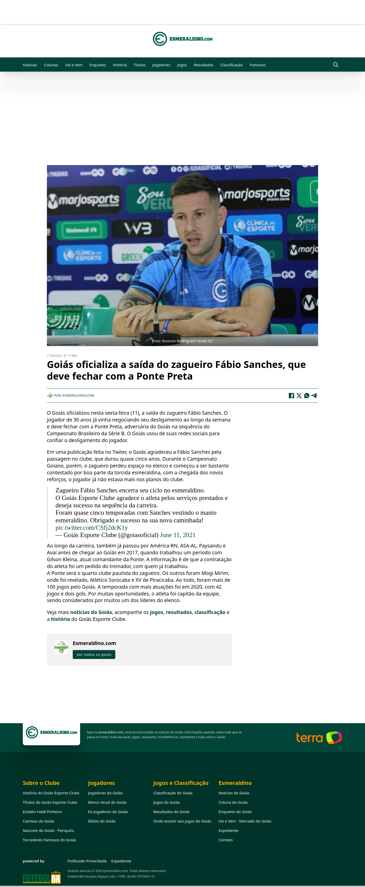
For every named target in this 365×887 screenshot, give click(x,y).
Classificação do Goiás (173, 792)
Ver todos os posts (94, 654)
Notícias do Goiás (233, 792)
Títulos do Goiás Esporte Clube (50, 802)
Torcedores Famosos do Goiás (49, 839)
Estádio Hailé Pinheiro (42, 811)
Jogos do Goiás (166, 802)
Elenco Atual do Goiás (107, 802)
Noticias (30, 64)
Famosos (258, 64)
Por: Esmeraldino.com (70, 395)
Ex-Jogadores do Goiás (108, 811)
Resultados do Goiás (171, 811)
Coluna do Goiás (233, 802)
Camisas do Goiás (38, 821)
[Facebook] (291, 395)
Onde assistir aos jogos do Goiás (182, 821)
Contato (225, 839)
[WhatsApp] (307, 395)
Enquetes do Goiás (235, 811)
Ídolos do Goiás (102, 821)
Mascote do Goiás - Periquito (48, 830)
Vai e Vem (73, 64)
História (120, 64)
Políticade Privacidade (87, 860)
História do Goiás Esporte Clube (51, 792)
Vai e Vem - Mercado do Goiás (244, 821)
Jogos (182, 64)
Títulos (139, 64)
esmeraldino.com (111, 732)
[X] (299, 395)
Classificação (231, 64)
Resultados (203, 64)
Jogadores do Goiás (105, 792)
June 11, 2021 (178, 534)
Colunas (51, 64)
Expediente (228, 830)
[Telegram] (314, 395)
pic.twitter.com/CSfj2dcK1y (92, 527)
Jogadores (161, 64)
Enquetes (97, 64)
